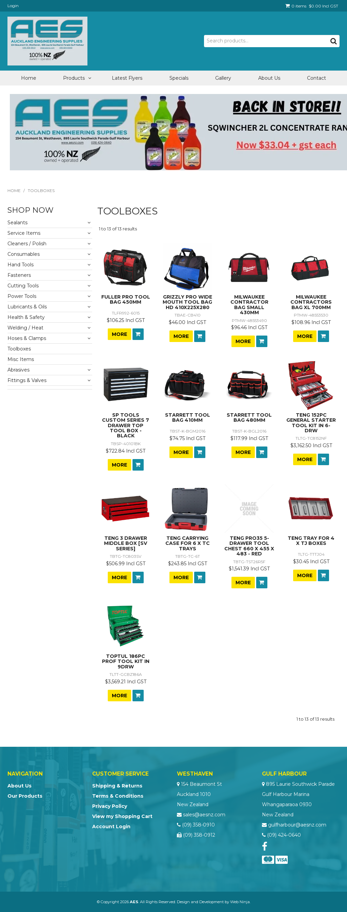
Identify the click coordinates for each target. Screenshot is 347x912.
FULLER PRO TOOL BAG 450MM (125, 299)
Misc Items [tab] (20, 359)
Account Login (111, 826)
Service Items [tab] (23, 233)
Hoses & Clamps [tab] (26, 338)
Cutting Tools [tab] (23, 286)
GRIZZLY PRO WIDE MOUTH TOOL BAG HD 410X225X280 (187, 302)
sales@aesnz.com (204, 815)
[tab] (49, 388)
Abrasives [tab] (18, 370)
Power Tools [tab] (21, 296)
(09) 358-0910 (198, 825)
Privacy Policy (109, 806)
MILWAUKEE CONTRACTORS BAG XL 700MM (311, 302)
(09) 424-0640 (284, 835)
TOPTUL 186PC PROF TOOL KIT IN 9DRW (125, 661)
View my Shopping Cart (122, 816)
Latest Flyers (127, 78)
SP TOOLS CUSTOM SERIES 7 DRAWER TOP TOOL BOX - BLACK (125, 425)
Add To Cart (138, 334)
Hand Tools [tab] (20, 265)
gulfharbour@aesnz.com (297, 825)
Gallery (223, 78)
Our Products (24, 796)
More (119, 334)
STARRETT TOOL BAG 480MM (249, 417)
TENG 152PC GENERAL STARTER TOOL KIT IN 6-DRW (311, 423)
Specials (178, 78)
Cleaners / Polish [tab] (26, 244)
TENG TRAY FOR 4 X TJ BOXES (311, 540)
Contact (316, 78)
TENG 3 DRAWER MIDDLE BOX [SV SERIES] (125, 543)
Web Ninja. (240, 901)
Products (74, 78)
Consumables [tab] (23, 254)
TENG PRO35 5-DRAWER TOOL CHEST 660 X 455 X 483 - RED (249, 546)
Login (13, 5)
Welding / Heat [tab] (25, 328)
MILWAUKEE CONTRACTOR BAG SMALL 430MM (249, 305)
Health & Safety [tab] (26, 317)
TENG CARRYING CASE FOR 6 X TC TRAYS (187, 543)
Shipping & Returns (117, 786)
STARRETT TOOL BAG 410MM (187, 417)
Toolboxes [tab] (19, 349)
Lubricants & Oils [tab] (27, 307)
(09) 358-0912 (199, 835)
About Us (269, 78)
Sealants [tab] (17, 223)
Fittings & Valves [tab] (26, 380)
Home (28, 78)
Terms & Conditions (117, 796)
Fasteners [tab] (19, 275)
